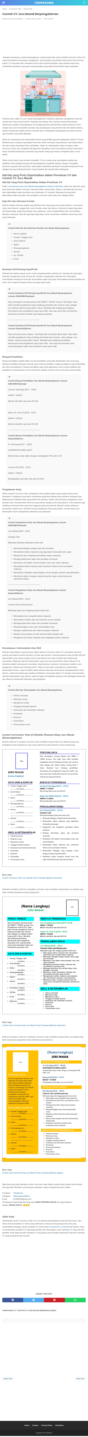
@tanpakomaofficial (22, 1197)
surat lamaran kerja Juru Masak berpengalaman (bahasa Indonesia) (35, 187)
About (25, 1426)
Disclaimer (61, 1426)
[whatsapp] (75, 1301)
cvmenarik (65, 1228)
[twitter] (33, 1301)
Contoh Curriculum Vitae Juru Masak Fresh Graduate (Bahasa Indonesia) (32, 879)
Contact (35, 1426)
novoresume (55, 1228)
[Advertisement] (44, 39)
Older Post (80, 1380)
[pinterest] (54, 1301)
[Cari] (84, 3)
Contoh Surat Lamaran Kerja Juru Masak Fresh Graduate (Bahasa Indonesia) (33, 1026)
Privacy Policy (47, 1426)
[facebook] (12, 1301)
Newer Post (8, 1380)
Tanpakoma (44, 3)
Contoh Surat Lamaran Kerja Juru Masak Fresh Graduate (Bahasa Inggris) (32, 1174)
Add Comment (48, 20)
